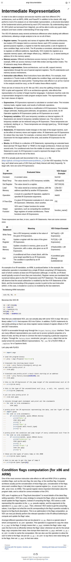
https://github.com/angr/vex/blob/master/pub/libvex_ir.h (23, 161)
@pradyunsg (40, 559)
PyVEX (14, 321)
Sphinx (31, 559)
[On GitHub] (37, 554)
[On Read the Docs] (34, 554)
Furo (46, 559)
